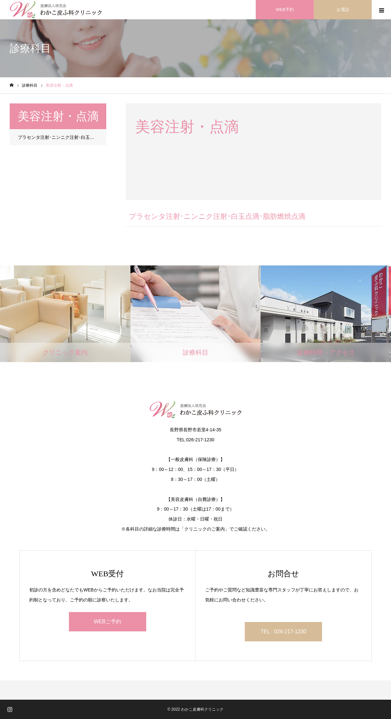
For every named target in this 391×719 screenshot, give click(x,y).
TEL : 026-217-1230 (283, 631)
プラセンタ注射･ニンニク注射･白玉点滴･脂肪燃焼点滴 (62, 137)
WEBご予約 (107, 621)
